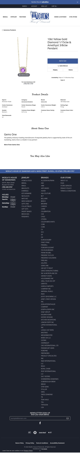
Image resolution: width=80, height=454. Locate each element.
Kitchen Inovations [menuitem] (48, 320)
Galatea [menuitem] (44, 263)
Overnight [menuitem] (45, 343)
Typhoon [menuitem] (44, 405)
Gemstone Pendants (9, 30)
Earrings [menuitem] (25, 191)
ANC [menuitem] (42, 183)
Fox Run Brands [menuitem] (47, 250)
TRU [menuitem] (42, 402)
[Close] (77, 2)
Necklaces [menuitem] (26, 196)
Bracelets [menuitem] (25, 188)
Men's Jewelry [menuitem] (27, 201)
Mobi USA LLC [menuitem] (46, 338)
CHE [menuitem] (42, 214)
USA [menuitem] (42, 407)
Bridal (5, 17)
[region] (23, 55)
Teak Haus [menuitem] (45, 400)
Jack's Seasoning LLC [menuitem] (49, 296)
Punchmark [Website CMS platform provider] (43, 449)
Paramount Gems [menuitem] (47, 348)
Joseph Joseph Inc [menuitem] (47, 309)
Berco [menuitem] (43, 201)
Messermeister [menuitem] (46, 335)
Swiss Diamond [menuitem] (47, 394)
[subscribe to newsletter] (67, 418)
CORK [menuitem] (43, 227)
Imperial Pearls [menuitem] (47, 291)
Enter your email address (40, 415)
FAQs (62, 183)
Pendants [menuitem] (25, 217)
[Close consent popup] (40, 450)
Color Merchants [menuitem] (48, 222)
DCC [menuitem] (42, 232)
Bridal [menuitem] (24, 183)
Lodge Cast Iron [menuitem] (47, 330)
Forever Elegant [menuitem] (47, 247)
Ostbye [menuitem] (43, 340)
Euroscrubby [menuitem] (46, 240)
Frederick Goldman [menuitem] (48, 258)
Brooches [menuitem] (25, 214)
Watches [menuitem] (25, 199)
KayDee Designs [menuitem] (47, 317)
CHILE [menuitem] (43, 217)
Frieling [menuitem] (44, 260)
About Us (64, 180)
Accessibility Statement (57, 443)
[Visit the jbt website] (50, 432)
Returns (71, 70)
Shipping (55, 70)
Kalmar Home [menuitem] (46, 315)
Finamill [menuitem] (44, 245)
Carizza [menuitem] (44, 206)
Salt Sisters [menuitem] (45, 376)
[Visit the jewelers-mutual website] (42, 432)
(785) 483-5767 (28, 84)
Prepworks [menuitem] (45, 353)
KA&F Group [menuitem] (45, 312)
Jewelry (13, 17)
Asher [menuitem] (43, 191)
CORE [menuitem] (43, 224)
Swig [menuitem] (43, 392)
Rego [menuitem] (43, 366)
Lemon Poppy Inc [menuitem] (47, 322)
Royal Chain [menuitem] (45, 369)
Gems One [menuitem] (44, 266)
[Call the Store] (7, 187)
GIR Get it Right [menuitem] (47, 268)
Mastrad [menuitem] (44, 333)
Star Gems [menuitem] (45, 387)
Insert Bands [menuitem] (27, 211)
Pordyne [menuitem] (44, 351)
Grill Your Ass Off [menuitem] (48, 281)
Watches (22, 17)
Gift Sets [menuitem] (25, 209)
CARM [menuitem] (43, 209)
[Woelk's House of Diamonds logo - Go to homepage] (40, 17)
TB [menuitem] (42, 397)
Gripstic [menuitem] (44, 284)
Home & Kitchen (60, 17)
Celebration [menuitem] (45, 211)
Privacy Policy (66, 188)
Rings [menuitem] (24, 186)
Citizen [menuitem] (43, 219)
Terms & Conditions (68, 191)
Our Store (73, 17)
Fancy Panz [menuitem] (45, 242)
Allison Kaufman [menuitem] (47, 180)
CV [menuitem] (42, 229)
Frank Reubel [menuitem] (46, 253)
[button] (25, 6)
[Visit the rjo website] (29, 432)
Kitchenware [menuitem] (26, 193)
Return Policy (19, 443)
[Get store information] (8, 189)
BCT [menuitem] (42, 196)
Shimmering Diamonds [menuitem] (49, 379)
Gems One (44, 101)
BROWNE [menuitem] (44, 204)
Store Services (66, 186)
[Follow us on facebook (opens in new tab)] (40, 423)
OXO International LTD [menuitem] (49, 345)
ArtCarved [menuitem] (45, 188)
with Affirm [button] (45, 2)
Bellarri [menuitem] (44, 199)
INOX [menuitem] (43, 294)
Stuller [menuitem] (44, 389)
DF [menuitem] (42, 235)
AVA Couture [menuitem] (46, 193)
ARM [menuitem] (42, 186)
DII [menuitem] (42, 237)
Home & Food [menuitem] (27, 180)
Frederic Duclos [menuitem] (47, 255)
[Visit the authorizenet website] (35, 432)
